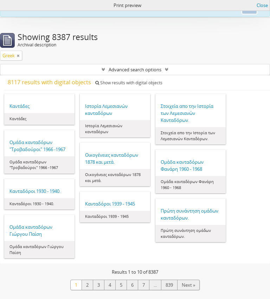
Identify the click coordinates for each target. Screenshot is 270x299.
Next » (188, 285)
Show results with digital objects (128, 83)
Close (262, 5)
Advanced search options (135, 69)
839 (169, 285)
